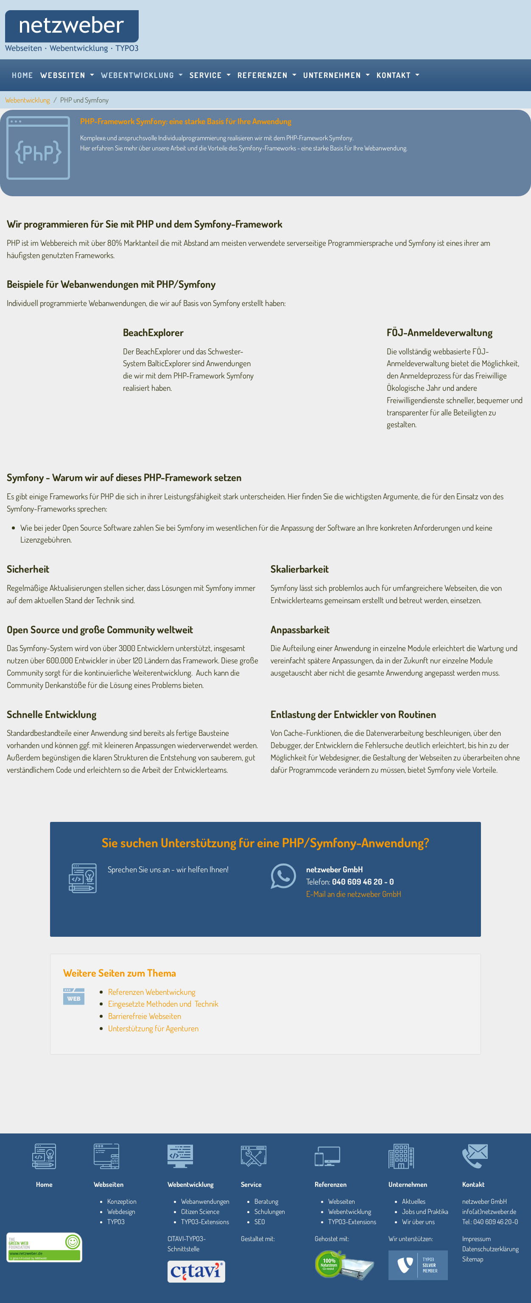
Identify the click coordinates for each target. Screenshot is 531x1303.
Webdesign (121, 1211)
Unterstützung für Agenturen (153, 1028)
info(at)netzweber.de (489, 1211)
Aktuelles (413, 1201)
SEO (259, 1221)
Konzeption (122, 1201)
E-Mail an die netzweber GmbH (353, 893)
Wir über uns (418, 1221)
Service (251, 1184)
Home (23, 75)
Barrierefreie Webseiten (144, 1016)
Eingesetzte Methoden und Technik (163, 1003)
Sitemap (472, 1259)
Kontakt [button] (395, 75)
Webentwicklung (27, 99)
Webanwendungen (205, 1201)
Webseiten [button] (64, 75)
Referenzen (331, 1184)
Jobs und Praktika (425, 1211)
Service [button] (207, 75)
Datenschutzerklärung (490, 1249)
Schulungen (269, 1211)
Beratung (266, 1201)
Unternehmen (407, 1184)
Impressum (476, 1238)
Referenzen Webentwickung (152, 991)
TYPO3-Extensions (205, 1221)
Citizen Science (200, 1211)
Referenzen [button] (264, 75)
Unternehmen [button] (333, 75)
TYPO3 (116, 1221)
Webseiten (108, 1184)
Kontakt (473, 1184)
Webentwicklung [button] (139, 75)
